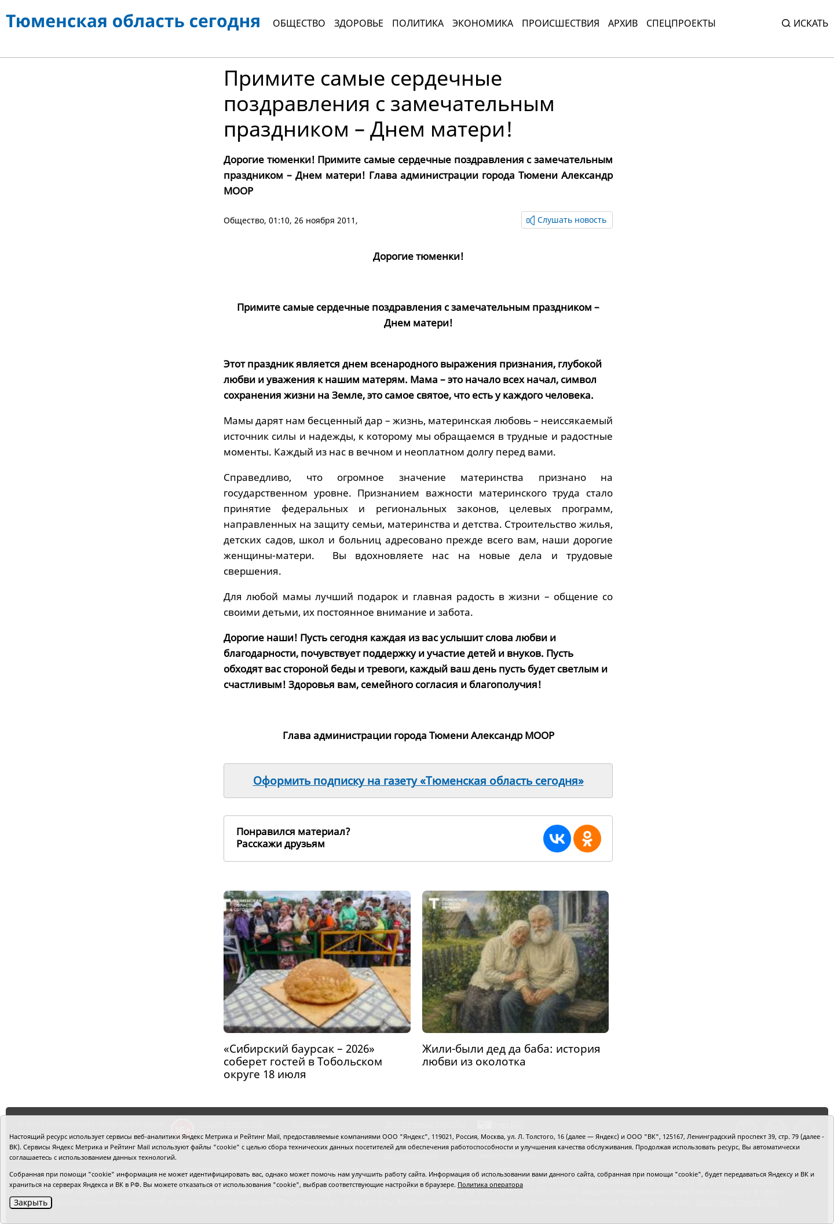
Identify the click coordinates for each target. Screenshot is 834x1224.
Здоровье (358, 23)
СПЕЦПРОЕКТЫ (681, 23)
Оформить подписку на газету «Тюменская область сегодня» (418, 780)
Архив (623, 23)
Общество (299, 23)
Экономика (482, 23)
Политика (418, 23)
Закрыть (30, 1202)
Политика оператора (490, 1184)
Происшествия (560, 23)
